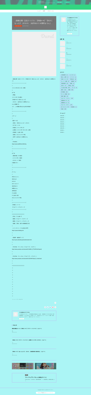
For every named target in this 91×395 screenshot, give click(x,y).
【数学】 (63, 89)
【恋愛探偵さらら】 (65, 102)
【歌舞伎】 (73, 81)
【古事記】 (71, 85)
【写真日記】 (73, 79)
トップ (38, 10)
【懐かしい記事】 (64, 77)
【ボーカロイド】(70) (15, 299)
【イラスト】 (73, 77)
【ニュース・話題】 (65, 81)
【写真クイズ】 (64, 79)
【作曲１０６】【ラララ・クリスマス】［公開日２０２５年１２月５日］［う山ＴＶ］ (29, 340)
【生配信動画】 (64, 83)
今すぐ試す (60, 2)
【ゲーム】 (74, 87)
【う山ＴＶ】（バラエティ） (67, 98)
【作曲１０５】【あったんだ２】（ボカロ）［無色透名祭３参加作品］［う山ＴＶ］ (29, 351)
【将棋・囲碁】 (64, 96)
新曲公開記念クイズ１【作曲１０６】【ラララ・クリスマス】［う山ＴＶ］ (27, 328)
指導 (44, 10)
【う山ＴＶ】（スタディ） (66, 104)
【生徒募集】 (73, 106)
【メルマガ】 (72, 74)
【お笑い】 (63, 85)
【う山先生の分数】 (65, 87)
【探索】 (72, 83)
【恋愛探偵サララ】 (65, 100)
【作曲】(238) (21, 299)
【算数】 (70, 89)
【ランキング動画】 (65, 94)
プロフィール (51, 10)
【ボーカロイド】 (18, 25)
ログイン (67, 2)
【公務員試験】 (64, 74)
